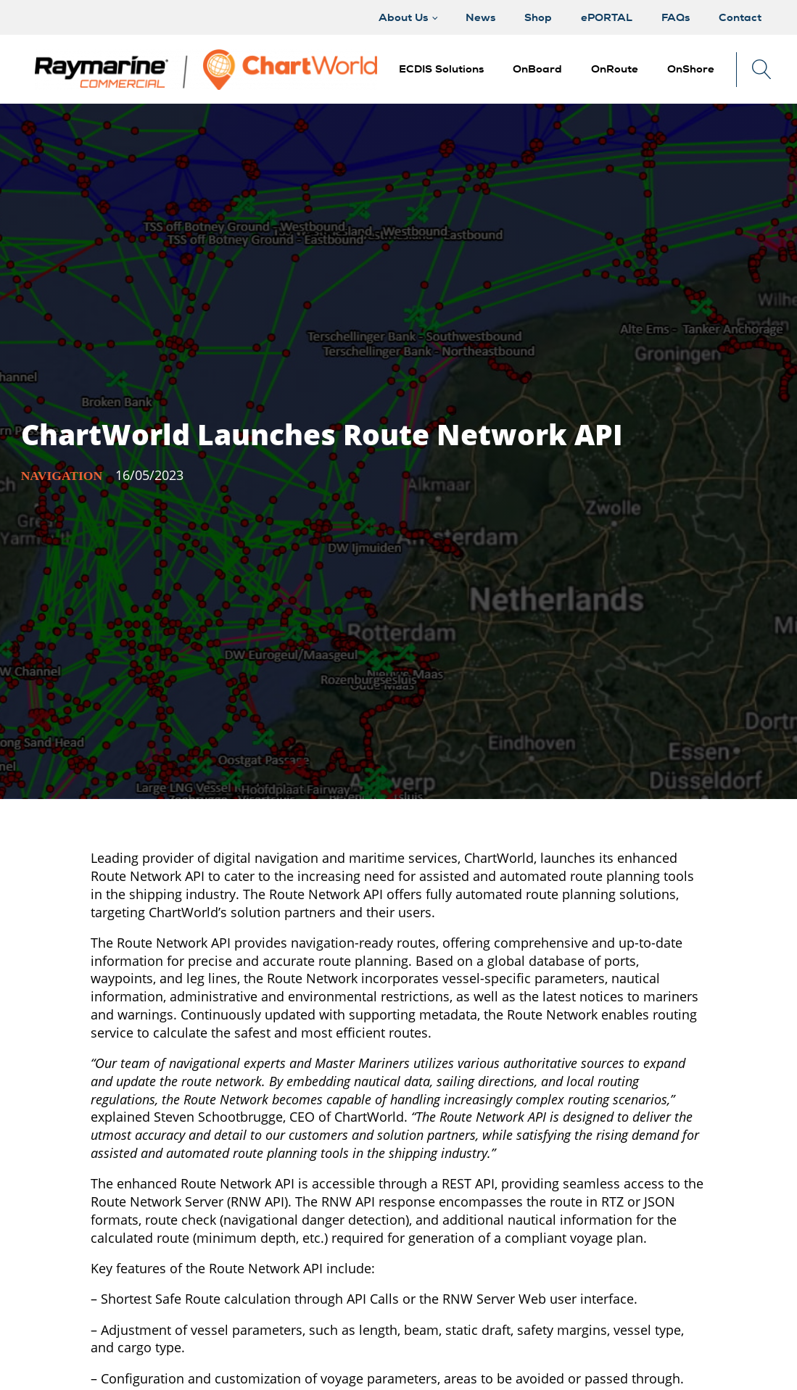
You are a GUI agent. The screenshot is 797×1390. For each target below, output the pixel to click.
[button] (537, 69)
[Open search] (762, 69)
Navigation (61, 475)
